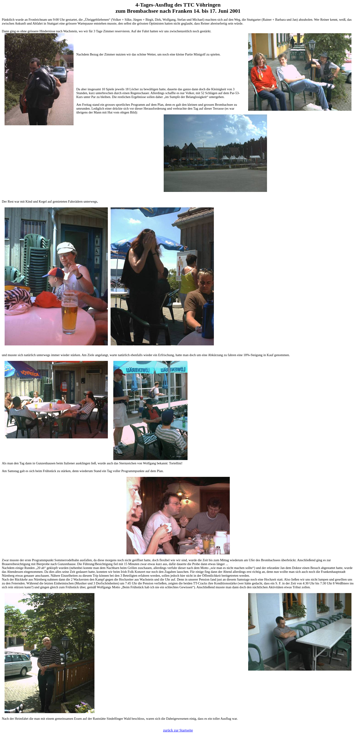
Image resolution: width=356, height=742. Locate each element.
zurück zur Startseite (178, 730)
